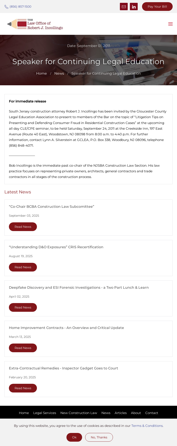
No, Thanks (99, 437)
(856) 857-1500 (17, 6)
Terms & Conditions (147, 426)
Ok (74, 437)
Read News (23, 227)
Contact (151, 413)
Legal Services (44, 413)
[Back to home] (34, 24)
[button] (170, 24)
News (105, 413)
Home (24, 413)
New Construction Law (78, 413)
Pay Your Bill (157, 6)
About (136, 413)
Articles (121, 413)
